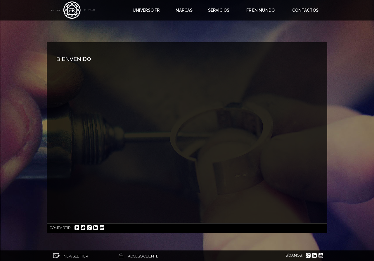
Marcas (184, 10)
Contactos (305, 10)
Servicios (218, 10)
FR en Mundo (260, 10)
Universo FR (146, 10)
